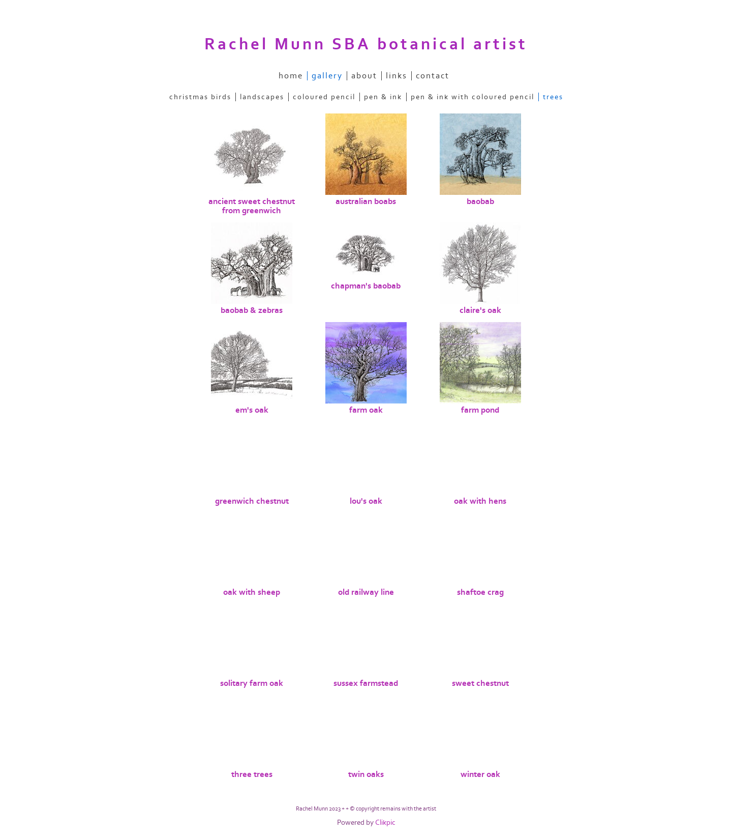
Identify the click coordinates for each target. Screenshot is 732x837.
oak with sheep (251, 592)
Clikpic (385, 822)
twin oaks (366, 774)
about (364, 75)
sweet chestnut (480, 683)
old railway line (366, 592)
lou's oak (366, 501)
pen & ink (383, 97)
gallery (327, 75)
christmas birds (200, 97)
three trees (251, 774)
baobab (480, 201)
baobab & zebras (252, 310)
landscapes (262, 97)
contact (432, 75)
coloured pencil (324, 97)
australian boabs (366, 201)
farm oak (366, 410)
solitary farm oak (251, 683)
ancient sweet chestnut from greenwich (251, 206)
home (291, 75)
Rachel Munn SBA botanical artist (366, 44)
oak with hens (480, 501)
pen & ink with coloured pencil (472, 97)
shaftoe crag (480, 592)
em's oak (251, 410)
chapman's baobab (366, 286)
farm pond (480, 410)
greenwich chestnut (252, 501)
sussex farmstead (365, 683)
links (396, 75)
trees (553, 97)
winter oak (480, 774)
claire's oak (480, 310)
